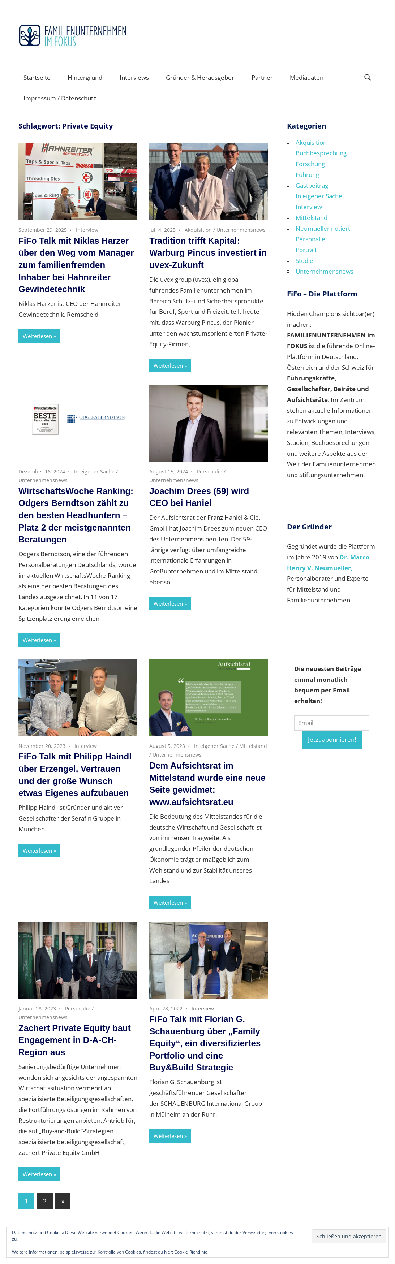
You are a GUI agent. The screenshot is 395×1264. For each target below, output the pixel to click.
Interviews (134, 77)
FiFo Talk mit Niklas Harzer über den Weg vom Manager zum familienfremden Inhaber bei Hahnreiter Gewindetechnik (76, 265)
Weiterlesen (37, 335)
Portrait (306, 250)
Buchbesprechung (321, 153)
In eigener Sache (94, 471)
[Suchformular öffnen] (368, 76)
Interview (87, 229)
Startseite (37, 77)
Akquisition (198, 229)
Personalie (209, 471)
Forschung (310, 164)
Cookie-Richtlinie (190, 1252)
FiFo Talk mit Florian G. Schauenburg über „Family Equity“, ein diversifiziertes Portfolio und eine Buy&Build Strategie (205, 1043)
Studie (304, 260)
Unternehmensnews (241, 229)
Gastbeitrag (312, 185)
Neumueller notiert (323, 228)
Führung (307, 174)
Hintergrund (85, 77)
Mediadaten (306, 77)
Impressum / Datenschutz (59, 98)
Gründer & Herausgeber (200, 77)
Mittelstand (253, 746)
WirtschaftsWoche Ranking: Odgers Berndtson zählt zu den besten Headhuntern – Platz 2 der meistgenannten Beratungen (75, 515)
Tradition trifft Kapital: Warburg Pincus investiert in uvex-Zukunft (208, 253)
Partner (262, 77)
